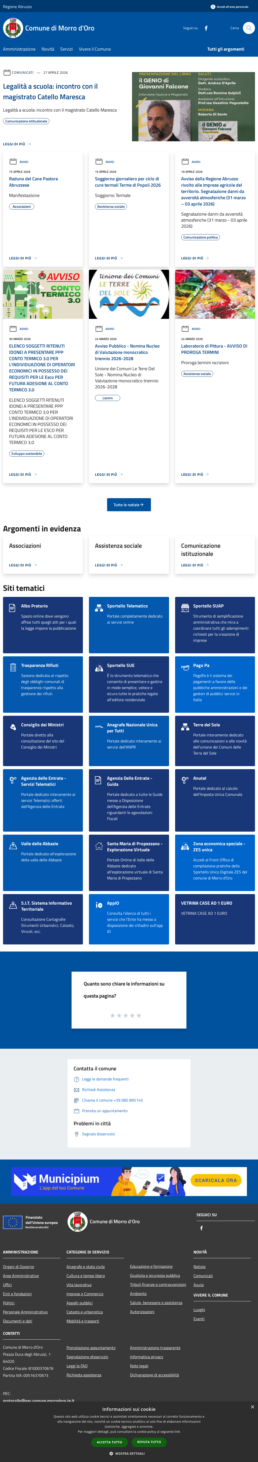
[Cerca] (249, 28)
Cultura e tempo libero (86, 1276)
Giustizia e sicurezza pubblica (155, 1275)
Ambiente (138, 1293)
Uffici (7, 1285)
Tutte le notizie (129, 505)
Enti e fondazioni (17, 1294)
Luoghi (199, 1310)
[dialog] (129, 1432)
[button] (129, 1453)
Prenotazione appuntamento (91, 1348)
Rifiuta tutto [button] (149, 1442)
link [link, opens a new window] (177, 1432)
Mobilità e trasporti (83, 1321)
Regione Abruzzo (17, 7)
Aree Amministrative (21, 1276)
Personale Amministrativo (25, 1312)
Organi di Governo (18, 1267)
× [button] (252, 1407)
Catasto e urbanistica (85, 1312)
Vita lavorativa (79, 1285)
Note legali (139, 1366)
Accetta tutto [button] (109, 1442)
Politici (9, 1303)
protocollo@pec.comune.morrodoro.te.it (38, 1401)
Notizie (200, 1267)
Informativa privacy (146, 1357)
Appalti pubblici (80, 1303)
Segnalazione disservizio (87, 1357)
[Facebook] (204, 27)
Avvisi (18, 161)
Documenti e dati (17, 1321)
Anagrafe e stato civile (86, 1267)
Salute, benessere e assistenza (156, 1303)
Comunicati (23, 72)
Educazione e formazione (151, 1266)
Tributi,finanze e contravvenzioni (158, 1284)
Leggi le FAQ (77, 1366)
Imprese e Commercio (85, 1294)
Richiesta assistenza (84, 1375)
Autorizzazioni (142, 1312)
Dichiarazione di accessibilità (154, 1375)
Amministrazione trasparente (155, 1348)
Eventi (199, 1319)
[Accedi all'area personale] (229, 7)
